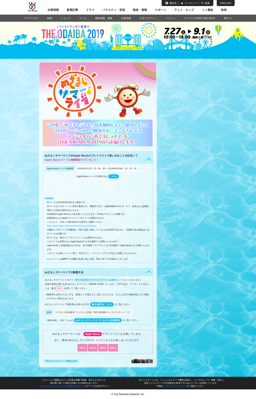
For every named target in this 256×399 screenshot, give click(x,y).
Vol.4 (113, 347)
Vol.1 (82, 347)
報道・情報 (140, 9)
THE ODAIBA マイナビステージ (91, 280)
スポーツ (160, 9)
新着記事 (72, 9)
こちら (113, 176)
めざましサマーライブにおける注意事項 (97, 320)
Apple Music (92, 334)
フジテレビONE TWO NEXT (199, 18)
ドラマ (90, 9)
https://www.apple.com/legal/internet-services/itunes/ (72, 226)
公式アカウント (148, 18)
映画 (224, 9)
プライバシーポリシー (176, 386)
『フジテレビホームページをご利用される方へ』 (61, 386)
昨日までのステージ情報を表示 (62, 361)
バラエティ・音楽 (113, 9)
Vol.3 (103, 347)
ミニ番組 (207, 9)
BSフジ (228, 18)
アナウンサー (31, 18)
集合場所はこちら (102, 304)
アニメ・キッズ (184, 9)
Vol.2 (93, 347)
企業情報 (53, 9)
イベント (170, 18)
